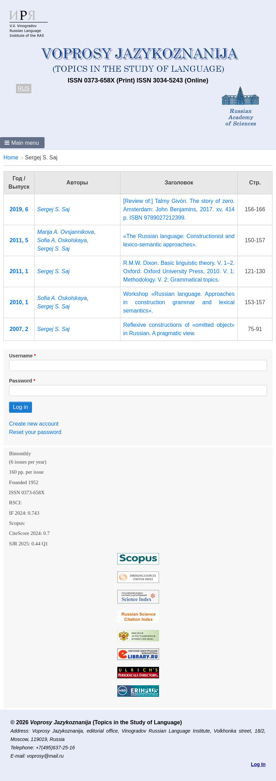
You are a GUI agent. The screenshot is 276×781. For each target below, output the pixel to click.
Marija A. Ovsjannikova (65, 232)
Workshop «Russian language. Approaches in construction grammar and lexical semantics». (179, 302)
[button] (22, 142)
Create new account (33, 424)
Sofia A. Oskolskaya (62, 240)
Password (20, 381)
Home (10, 157)
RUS (24, 89)
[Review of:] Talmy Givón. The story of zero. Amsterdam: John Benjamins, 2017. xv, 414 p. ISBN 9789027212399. (179, 209)
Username (21, 355)
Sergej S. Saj (53, 209)
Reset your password (35, 432)
